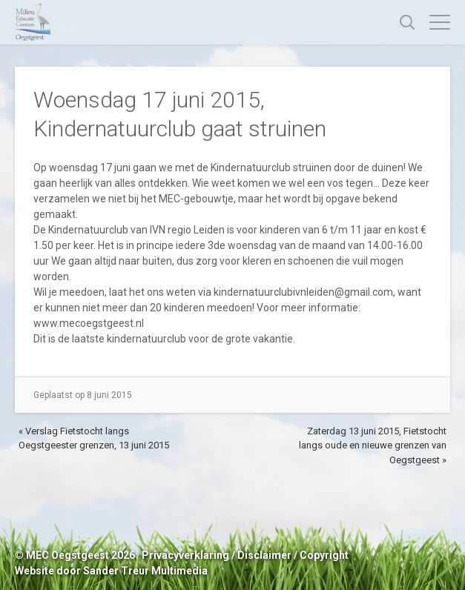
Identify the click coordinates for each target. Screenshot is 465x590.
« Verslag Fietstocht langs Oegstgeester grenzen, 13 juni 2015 (94, 438)
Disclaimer (264, 555)
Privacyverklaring (185, 555)
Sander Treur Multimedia (145, 571)
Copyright (324, 555)
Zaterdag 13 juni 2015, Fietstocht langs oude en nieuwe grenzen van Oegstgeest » (372, 445)
